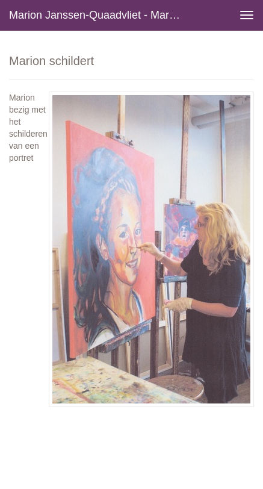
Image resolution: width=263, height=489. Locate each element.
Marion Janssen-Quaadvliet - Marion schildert (100, 15)
